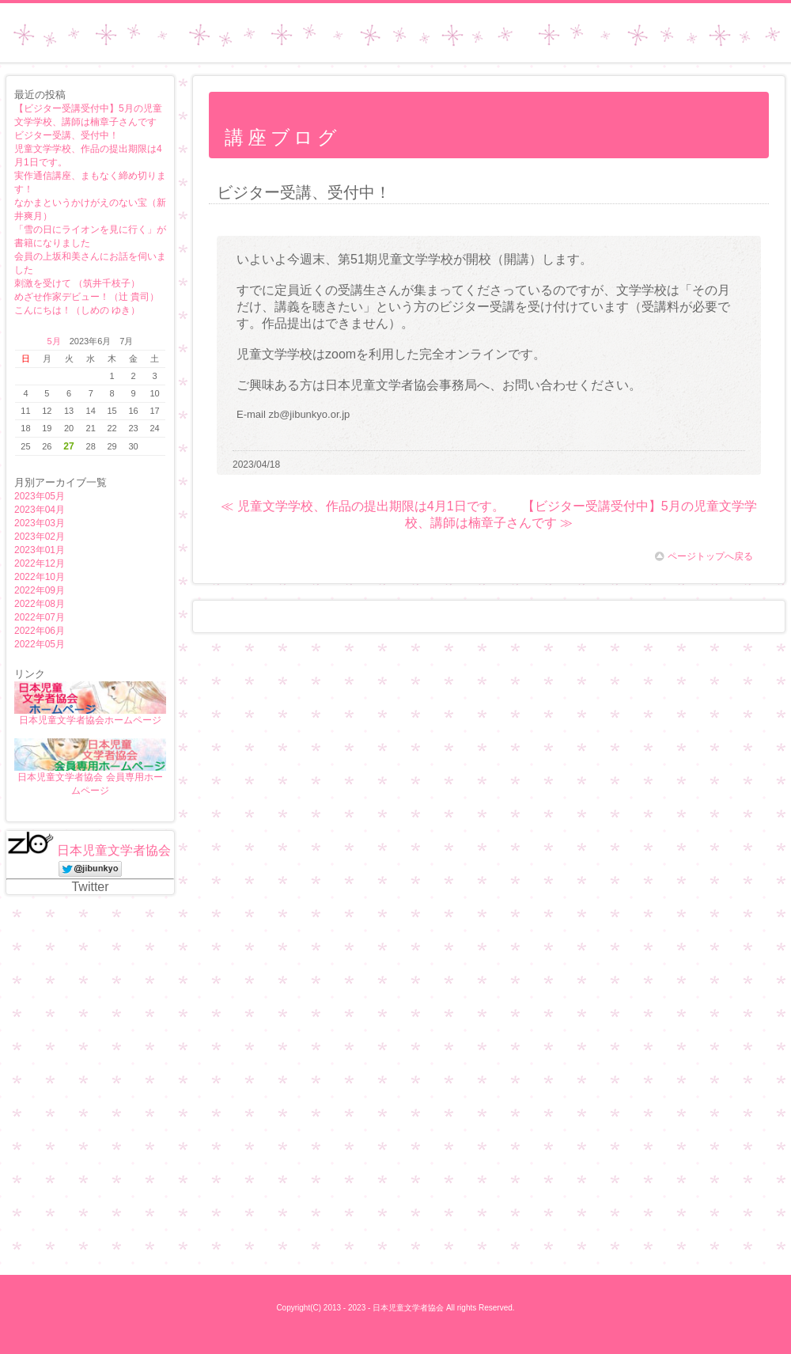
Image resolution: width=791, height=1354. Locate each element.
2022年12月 (39, 563)
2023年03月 (39, 523)
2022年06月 (39, 630)
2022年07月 (39, 617)
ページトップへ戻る (704, 556)
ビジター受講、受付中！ (66, 135)
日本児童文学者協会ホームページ (90, 720)
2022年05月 (39, 644)
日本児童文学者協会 (114, 850)
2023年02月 (39, 536)
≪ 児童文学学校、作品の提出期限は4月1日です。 (362, 506)
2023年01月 (39, 550)
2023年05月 (39, 496)
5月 (54, 341)
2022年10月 (39, 576)
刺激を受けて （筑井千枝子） (77, 283)
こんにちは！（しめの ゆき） (77, 310)
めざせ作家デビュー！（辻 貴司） (86, 296)
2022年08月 (39, 603)
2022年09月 (39, 590)
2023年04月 (39, 509)
